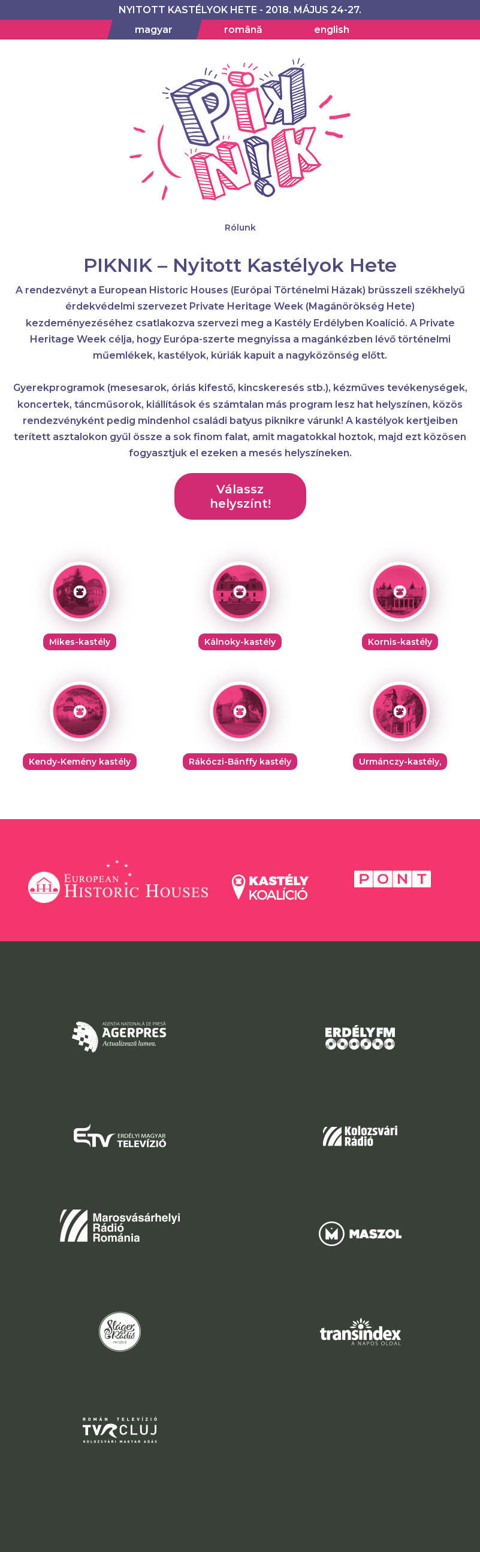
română (243, 29)
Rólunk (240, 227)
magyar (154, 29)
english (331, 29)
